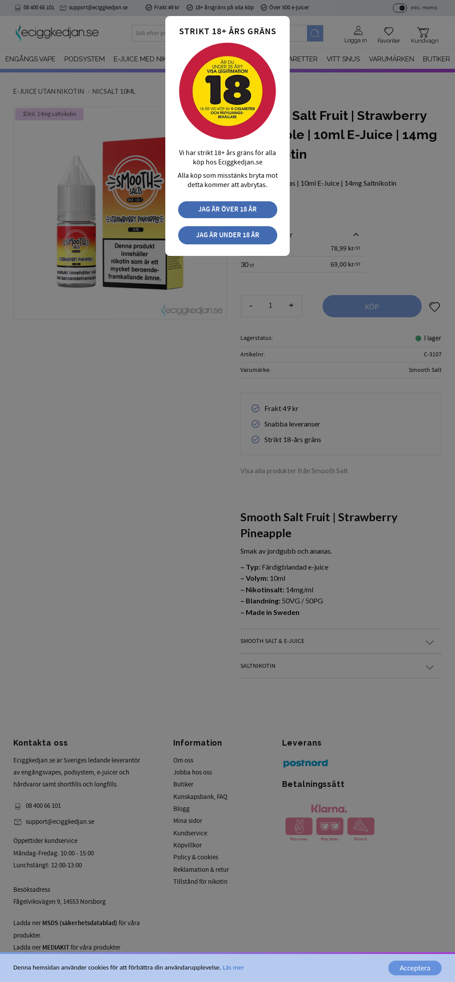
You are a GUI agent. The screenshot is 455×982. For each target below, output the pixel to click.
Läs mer (233, 972)
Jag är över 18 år (227, 209)
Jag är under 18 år (227, 235)
